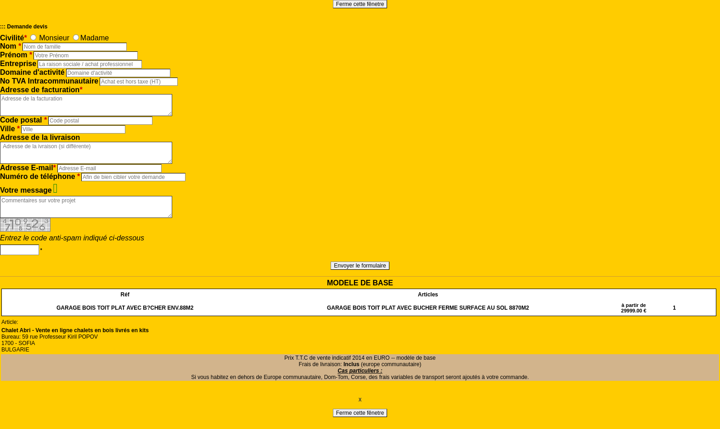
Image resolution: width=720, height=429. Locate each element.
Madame (94, 38)
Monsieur (54, 38)
